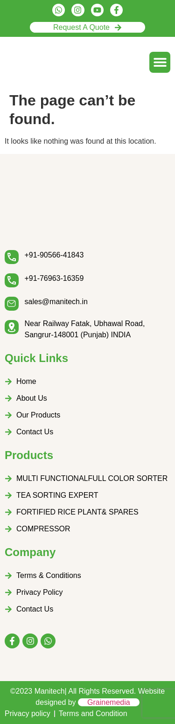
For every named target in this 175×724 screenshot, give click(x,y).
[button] (159, 62)
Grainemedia (108, 702)
